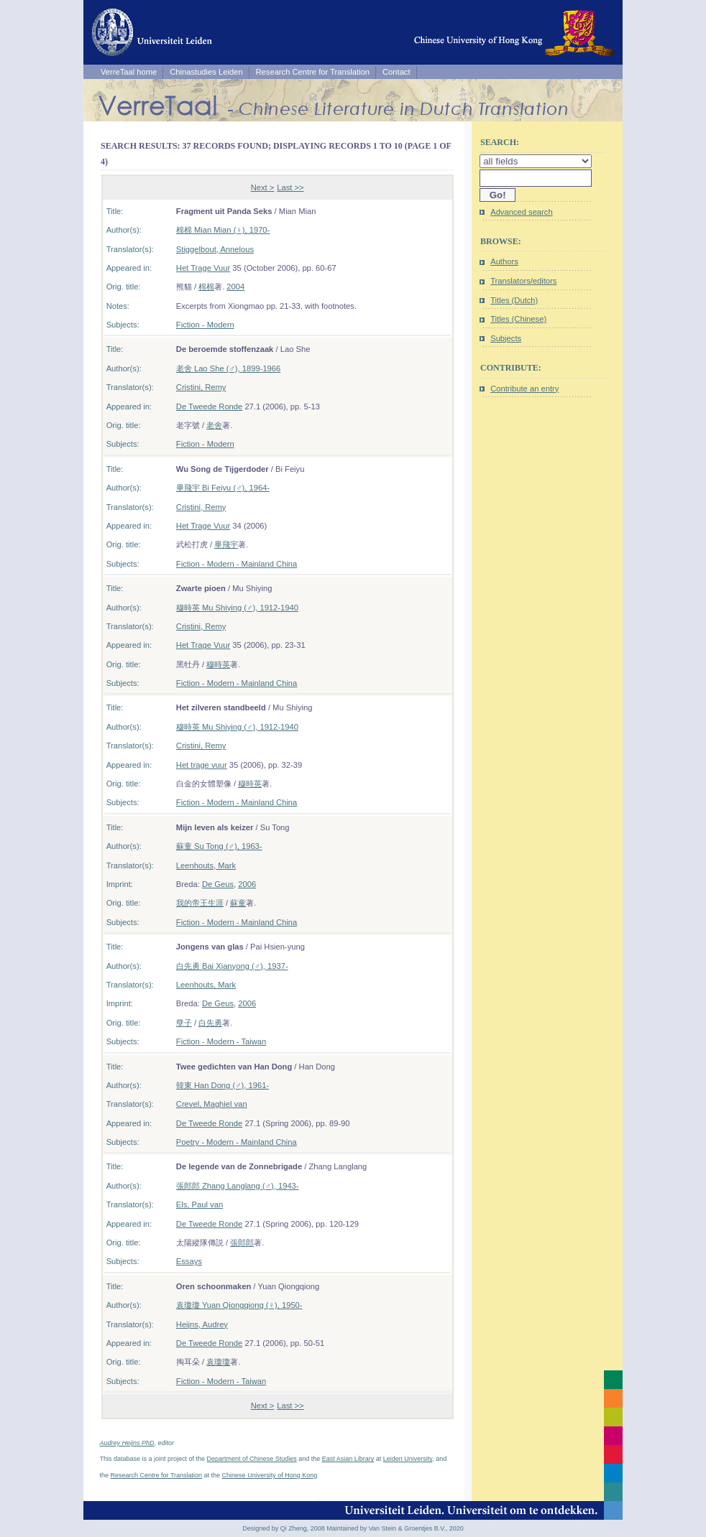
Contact (396, 72)
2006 (247, 884)
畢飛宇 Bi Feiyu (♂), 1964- (223, 487)
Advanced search (521, 212)
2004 (235, 286)
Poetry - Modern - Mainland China (236, 1142)
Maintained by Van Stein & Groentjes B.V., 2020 (395, 1528)
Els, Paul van (199, 1204)
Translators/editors (523, 281)
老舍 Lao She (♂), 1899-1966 (228, 368)
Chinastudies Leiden (206, 72)
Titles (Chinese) (518, 319)
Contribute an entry (524, 388)
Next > (263, 187)
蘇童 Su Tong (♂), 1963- (219, 846)
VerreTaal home (129, 72)
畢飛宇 (226, 544)
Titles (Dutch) (514, 300)
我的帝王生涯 (200, 902)
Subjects (505, 338)
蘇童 (238, 902)
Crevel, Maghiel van (211, 1104)
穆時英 (218, 664)
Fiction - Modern (205, 324)
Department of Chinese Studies (252, 1458)
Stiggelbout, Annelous (215, 249)
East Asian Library (348, 1458)
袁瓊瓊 (218, 1361)
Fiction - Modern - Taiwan (221, 1041)
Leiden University (407, 1458)
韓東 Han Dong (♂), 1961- (222, 1085)
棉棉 (206, 286)
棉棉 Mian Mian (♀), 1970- (223, 230)
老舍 (214, 425)
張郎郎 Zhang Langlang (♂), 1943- (237, 1185)
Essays (189, 1261)
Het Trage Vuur (203, 268)
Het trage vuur (201, 765)
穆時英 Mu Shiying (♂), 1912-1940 (237, 607)
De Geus (218, 884)
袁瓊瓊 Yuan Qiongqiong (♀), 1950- (239, 1305)
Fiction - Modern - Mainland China (237, 563)
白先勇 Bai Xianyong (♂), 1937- (232, 966)
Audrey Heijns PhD (127, 1443)
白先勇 (210, 1022)
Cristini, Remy (201, 387)
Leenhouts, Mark (206, 865)
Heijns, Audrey (202, 1324)
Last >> (290, 187)
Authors (504, 261)
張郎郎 (242, 1242)
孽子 (184, 1022)
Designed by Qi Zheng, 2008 (283, 1528)
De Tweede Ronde (209, 406)
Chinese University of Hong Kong (270, 1475)
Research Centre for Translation (313, 72)
